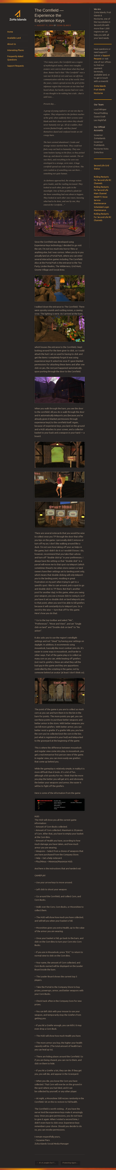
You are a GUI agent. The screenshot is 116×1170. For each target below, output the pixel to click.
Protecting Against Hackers (71, 1163)
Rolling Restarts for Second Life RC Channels (102, 180)
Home (10, 32)
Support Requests (15, 66)
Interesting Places (15, 50)
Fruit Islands (99, 89)
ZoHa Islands (64, 25)
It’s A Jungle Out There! (47, 1163)
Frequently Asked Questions (15, 58)
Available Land (14, 38)
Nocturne (98, 93)
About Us (11, 44)
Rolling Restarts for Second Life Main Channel (101, 190)
